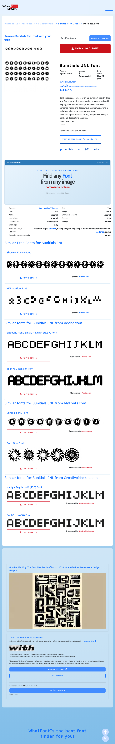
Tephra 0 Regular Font (20, 369)
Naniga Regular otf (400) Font (24, 487)
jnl (79, 149)
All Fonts (27, 24)
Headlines (99, 232)
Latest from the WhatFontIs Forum (25, 637)
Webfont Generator (57, 690)
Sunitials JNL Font (17, 413)
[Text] (74, 38)
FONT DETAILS (28, 278)
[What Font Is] (10, 7)
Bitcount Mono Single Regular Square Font (32, 332)
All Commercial (45, 24)
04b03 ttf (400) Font (19, 515)
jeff (86, 149)
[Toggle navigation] (109, 7)
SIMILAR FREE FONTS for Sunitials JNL (80, 139)
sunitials (68, 149)
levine (96, 149)
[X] (105, 738)
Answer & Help (90, 641)
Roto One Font (15, 443)
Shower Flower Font (19, 252)
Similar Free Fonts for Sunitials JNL (33, 243)
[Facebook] (105, 732)
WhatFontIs (11, 24)
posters (52, 229)
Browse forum (57, 676)
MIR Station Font (17, 288)
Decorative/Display (48, 208)
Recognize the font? (57, 669)
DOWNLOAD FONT (85, 48)
